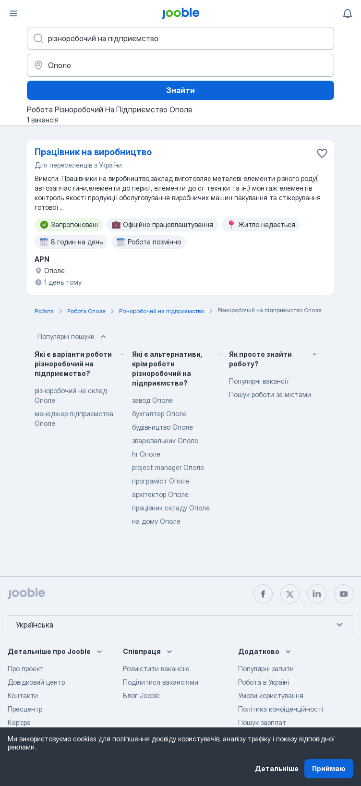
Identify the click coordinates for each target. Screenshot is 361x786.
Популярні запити (266, 669)
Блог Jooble (141, 695)
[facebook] (263, 594)
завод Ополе (152, 400)
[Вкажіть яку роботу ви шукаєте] (180, 38)
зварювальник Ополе (165, 440)
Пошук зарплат (262, 722)
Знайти (180, 90)
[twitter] (290, 594)
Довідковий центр (36, 682)
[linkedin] (316, 594)
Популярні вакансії (258, 381)
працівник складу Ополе (171, 508)
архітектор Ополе (160, 494)
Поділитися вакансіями (160, 682)
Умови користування (270, 695)
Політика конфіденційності (280, 709)
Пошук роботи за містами (270, 394)
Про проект (26, 669)
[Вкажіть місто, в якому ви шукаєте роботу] (180, 65)
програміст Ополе (161, 481)
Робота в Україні (263, 682)
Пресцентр (25, 709)
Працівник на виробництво (93, 152)
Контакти (23, 695)
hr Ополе (146, 454)
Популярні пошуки (72, 336)
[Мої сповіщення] (347, 13)
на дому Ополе (156, 521)
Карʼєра (19, 722)
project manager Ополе (168, 467)
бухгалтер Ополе (159, 414)
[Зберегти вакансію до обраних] (322, 153)
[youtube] (343, 594)
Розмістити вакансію (156, 669)
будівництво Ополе (162, 427)
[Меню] (13, 13)
